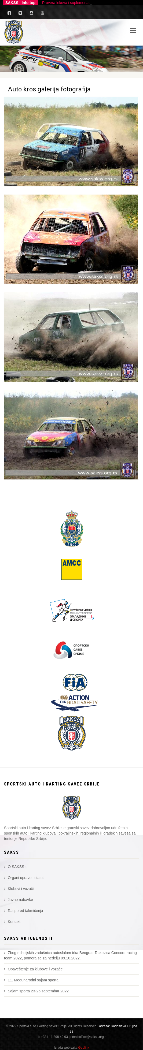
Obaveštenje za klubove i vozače (33, 969)
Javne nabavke (18, 900)
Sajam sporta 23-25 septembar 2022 (36, 991)
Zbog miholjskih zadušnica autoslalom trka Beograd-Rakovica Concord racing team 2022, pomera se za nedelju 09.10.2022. (70, 955)
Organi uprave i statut (24, 878)
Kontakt (12, 921)
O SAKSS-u (16, 867)
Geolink (83, 1047)
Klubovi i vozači (19, 889)
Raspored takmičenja (23, 910)
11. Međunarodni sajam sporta (31, 980)
